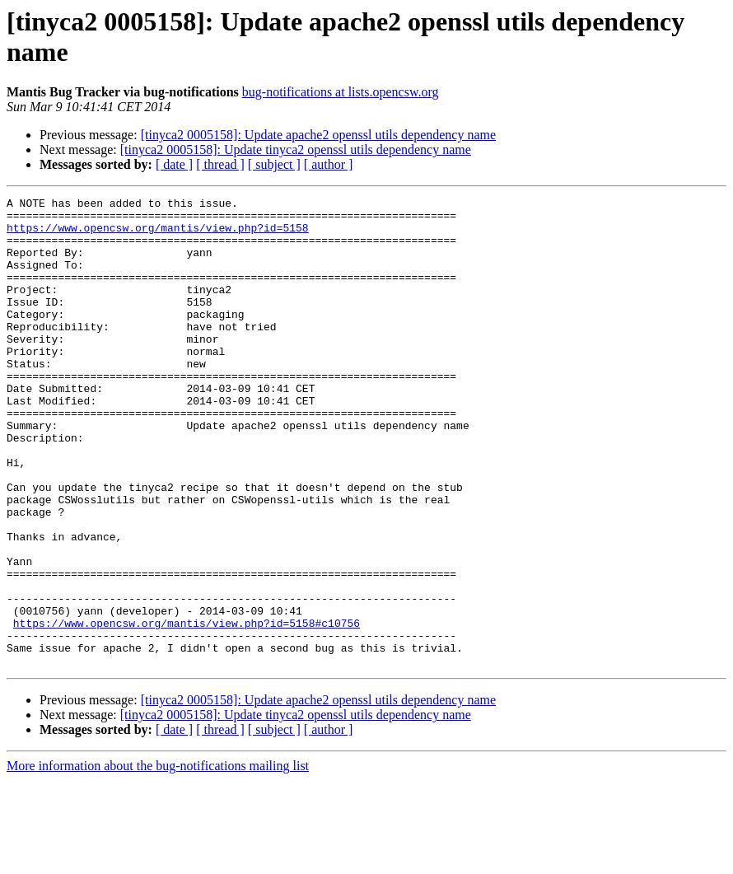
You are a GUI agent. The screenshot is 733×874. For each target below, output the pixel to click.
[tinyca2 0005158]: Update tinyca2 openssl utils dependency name (295, 150)
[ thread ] (220, 164)
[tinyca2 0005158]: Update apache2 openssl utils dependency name (318, 135)
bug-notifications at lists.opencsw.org (340, 92)
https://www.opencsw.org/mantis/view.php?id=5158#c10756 (186, 709)
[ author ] (328, 164)
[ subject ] (274, 164)
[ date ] (174, 164)
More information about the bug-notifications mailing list (158, 860)
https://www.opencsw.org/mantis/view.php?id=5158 (158, 234)
